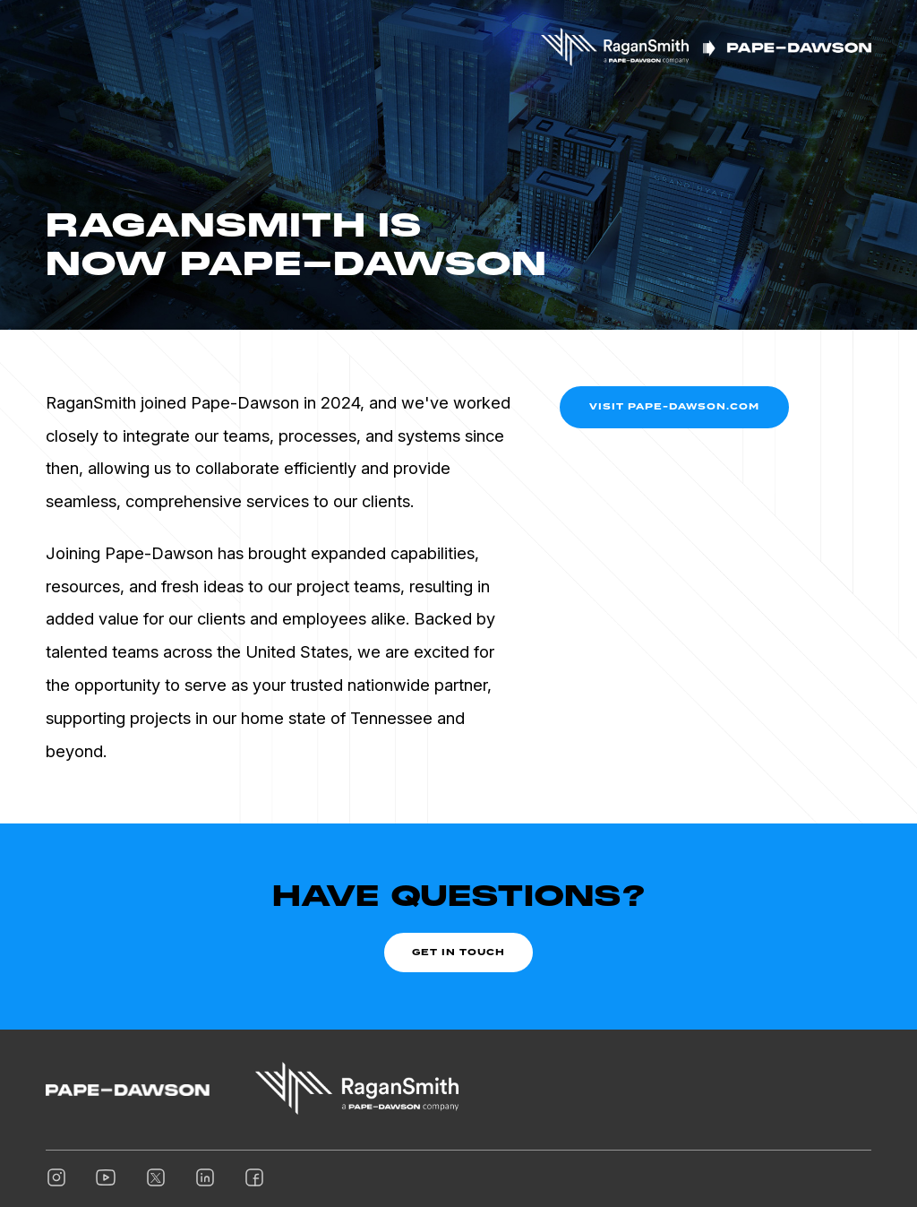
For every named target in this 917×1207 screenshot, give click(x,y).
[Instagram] (56, 1178)
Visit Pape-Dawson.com (674, 406)
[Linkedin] (205, 1178)
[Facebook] (254, 1178)
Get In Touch (458, 951)
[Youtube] (105, 1178)
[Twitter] (156, 1178)
